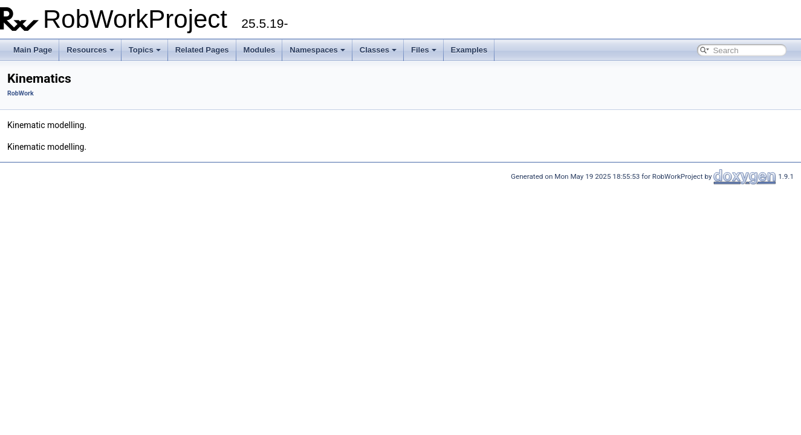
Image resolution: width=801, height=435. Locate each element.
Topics (145, 49)
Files (423, 49)
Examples (469, 49)
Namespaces (317, 49)
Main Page (32, 49)
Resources (90, 49)
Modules (260, 49)
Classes (378, 49)
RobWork (20, 93)
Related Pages (202, 49)
